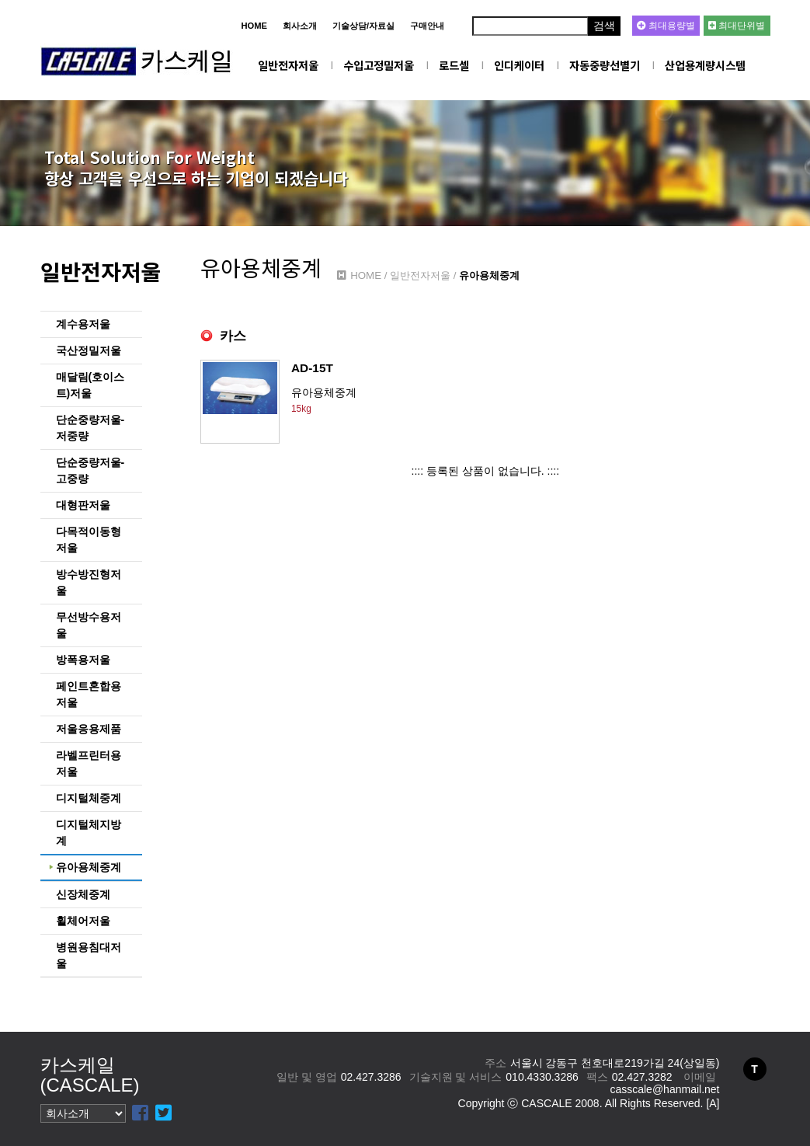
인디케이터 (519, 65)
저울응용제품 (88, 729)
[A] (712, 1103)
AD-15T (312, 367)
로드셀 (454, 65)
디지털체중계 (88, 798)
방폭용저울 (83, 659)
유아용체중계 (88, 867)
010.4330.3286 (542, 1077)
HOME (254, 25)
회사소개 (300, 25)
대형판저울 (83, 505)
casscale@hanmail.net (664, 1089)
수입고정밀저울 (378, 65)
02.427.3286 (371, 1077)
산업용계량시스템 (705, 65)
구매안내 (427, 25)
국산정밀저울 (88, 350)
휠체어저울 (83, 920)
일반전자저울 (288, 65)
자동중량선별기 (604, 65)
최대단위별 (736, 25)
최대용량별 (666, 25)
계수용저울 (83, 324)
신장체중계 (83, 894)
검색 (604, 25)
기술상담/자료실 (363, 25)
